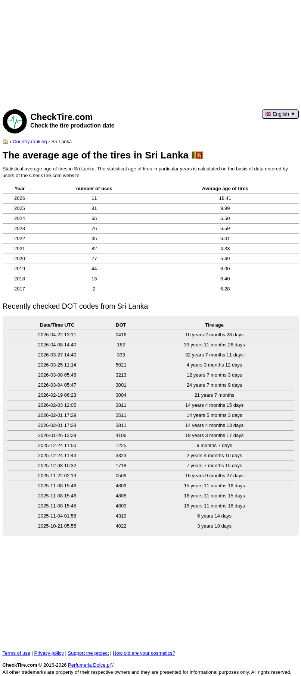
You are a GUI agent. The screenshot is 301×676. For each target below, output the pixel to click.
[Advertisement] (151, 52)
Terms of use (16, 653)
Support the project (88, 653)
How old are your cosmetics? (144, 653)
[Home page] (6, 141)
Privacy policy (49, 653)
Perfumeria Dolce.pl (89, 665)
